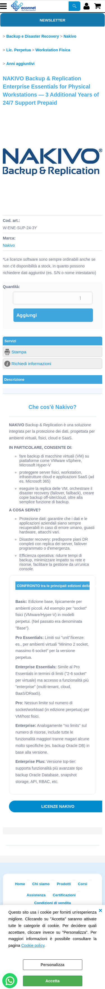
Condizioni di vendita (52, 903)
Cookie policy (32, 945)
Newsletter (53, 20)
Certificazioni (64, 895)
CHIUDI (100, 910)
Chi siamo (41, 884)
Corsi (82, 884)
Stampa (18, 351)
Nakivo (9, 245)
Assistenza (36, 895)
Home (20, 884)
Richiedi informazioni (31, 363)
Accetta (52, 981)
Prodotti (64, 884)
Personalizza (52, 964)
